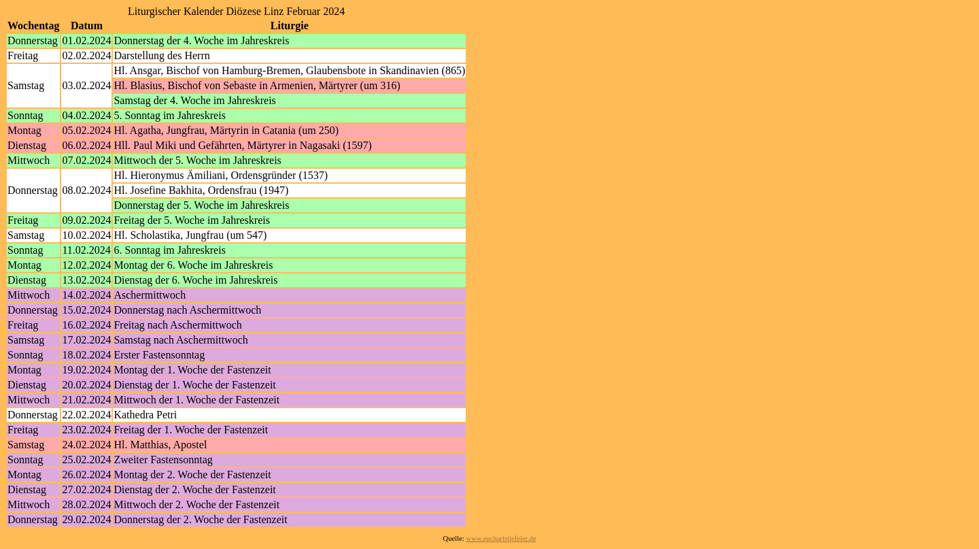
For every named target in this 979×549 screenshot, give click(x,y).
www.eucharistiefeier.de (501, 538)
